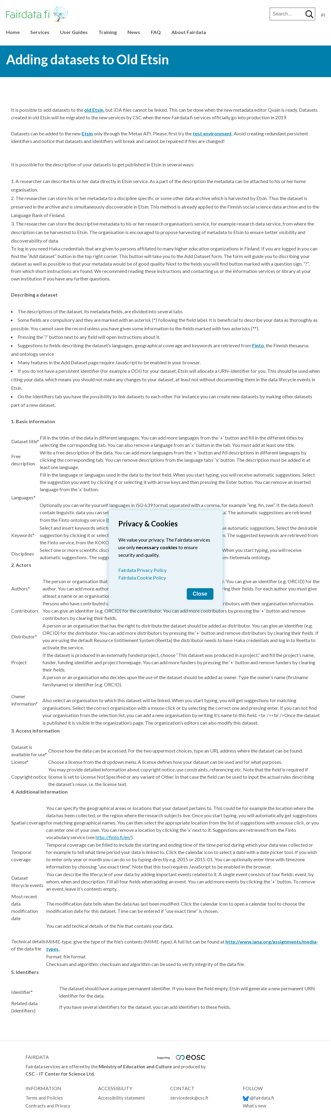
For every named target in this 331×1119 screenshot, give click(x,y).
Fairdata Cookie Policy (142, 577)
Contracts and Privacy (47, 1105)
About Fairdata (188, 32)
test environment (212, 133)
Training (107, 32)
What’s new (254, 1105)
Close (200, 594)
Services (39, 32)
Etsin (87, 133)
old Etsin (93, 110)
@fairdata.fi (258, 1097)
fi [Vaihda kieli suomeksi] (323, 15)
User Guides (74, 32)
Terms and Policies (44, 1097)
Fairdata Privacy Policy (142, 570)
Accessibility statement (122, 1097)
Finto (258, 345)
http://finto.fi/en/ (113, 837)
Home (13, 32)
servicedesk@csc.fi (189, 1097)
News (133, 32)
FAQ (156, 32)
